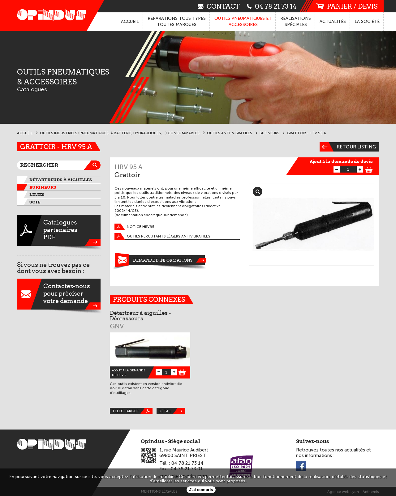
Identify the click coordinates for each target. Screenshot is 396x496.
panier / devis (346, 6)
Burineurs (42, 187)
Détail (172, 411)
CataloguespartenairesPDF (59, 230)
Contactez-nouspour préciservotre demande (59, 294)
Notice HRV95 (134, 227)
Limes (37, 194)
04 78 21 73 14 (272, 6)
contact (219, 6)
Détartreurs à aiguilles (60, 179)
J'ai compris (201, 489)
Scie (34, 201)
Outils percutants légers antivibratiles (162, 236)
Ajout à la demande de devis (341, 161)
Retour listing (348, 147)
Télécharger (132, 411)
